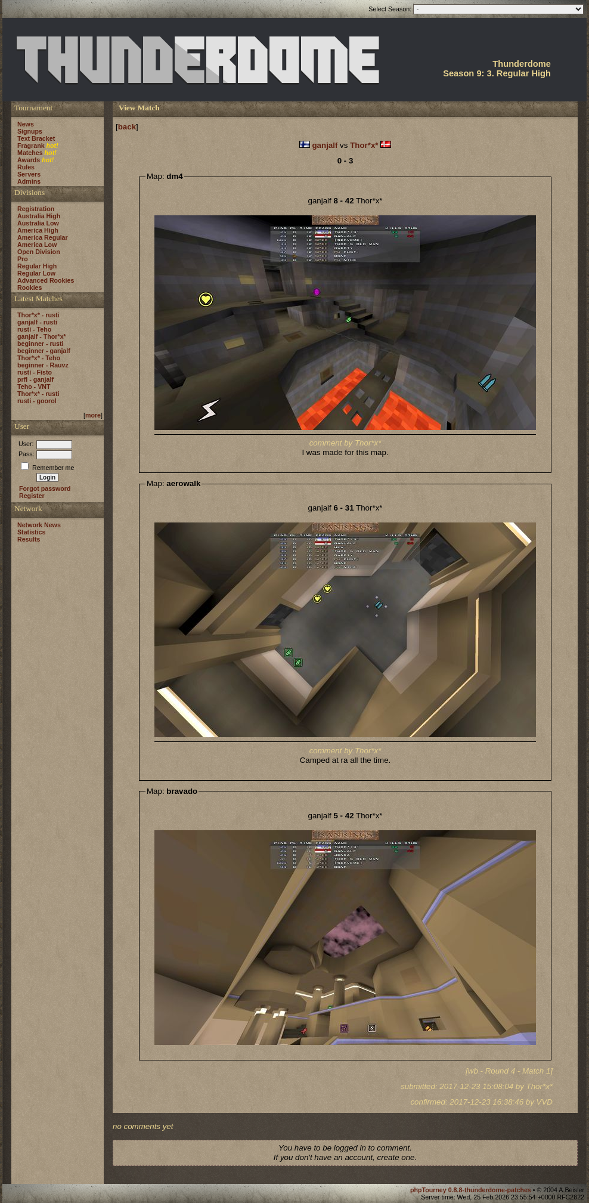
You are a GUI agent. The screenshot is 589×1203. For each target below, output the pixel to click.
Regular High (37, 266)
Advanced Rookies (45, 280)
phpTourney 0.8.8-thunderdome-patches (471, 1189)
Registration (35, 208)
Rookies (29, 287)
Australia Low (38, 223)
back (127, 126)
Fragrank (31, 145)
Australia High (38, 215)
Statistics (31, 532)
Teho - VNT (33, 386)
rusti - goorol (37, 400)
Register (32, 495)
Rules (26, 167)
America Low (37, 244)
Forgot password (44, 488)
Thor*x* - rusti (38, 314)
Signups (29, 131)
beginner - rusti (40, 343)
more (93, 415)
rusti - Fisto (34, 372)
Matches (30, 152)
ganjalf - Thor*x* (41, 336)
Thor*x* (364, 145)
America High (37, 230)
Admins (29, 181)
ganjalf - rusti (37, 322)
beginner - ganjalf (43, 350)
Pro (22, 258)
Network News (39, 524)
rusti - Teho (34, 329)
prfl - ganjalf (35, 379)
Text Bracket (36, 138)
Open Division (38, 251)
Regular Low (36, 273)
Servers (29, 174)
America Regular (42, 237)
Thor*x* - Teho (38, 357)
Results (29, 539)
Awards (28, 159)
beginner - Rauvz (43, 365)
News (25, 124)
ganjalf (324, 145)
